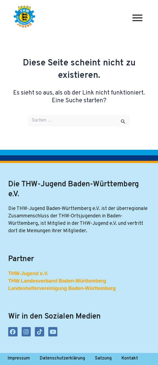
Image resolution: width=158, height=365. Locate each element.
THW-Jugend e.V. (28, 273)
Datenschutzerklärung (62, 358)
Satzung (103, 358)
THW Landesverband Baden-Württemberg (57, 281)
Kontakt (130, 358)
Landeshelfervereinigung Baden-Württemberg (62, 288)
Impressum (19, 358)
